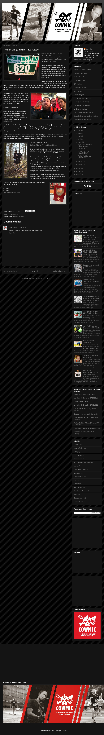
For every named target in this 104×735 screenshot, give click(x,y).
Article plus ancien (60, 271)
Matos (76, 466)
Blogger (64, 731)
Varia (75, 494)
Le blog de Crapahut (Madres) (84, 112)
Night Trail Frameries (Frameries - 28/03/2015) (85, 146)
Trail (16, 214)
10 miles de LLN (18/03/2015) (83, 152)
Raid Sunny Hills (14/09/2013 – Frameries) (91, 236)
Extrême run (78, 459)
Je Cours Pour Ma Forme (82, 462)
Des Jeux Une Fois (80, 73)
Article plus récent (10, 271)
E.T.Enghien (78, 84)
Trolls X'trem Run (79, 77)
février (80, 161)
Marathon (77, 473)
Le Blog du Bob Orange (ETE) (84, 98)
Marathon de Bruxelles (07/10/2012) (90, 356)
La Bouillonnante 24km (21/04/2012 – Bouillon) (91, 312)
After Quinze (78, 487)
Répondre (12, 233)
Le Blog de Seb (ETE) (81, 102)
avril (79, 139)
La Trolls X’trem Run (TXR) (83, 401)
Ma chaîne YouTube (80, 87)
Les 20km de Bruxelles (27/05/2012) (86, 405)
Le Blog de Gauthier (80, 109)
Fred (10, 227)
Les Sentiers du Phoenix (82, 105)
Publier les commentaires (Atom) (39, 278)
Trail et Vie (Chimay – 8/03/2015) (85, 157)
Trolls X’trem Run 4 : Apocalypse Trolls (87, 428)
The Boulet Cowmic (80, 491)
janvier (80, 164)
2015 (78, 130)
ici (10, 188)
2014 (78, 168)
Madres (76, 484)
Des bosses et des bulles (82, 120)
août (79, 133)
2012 (78, 174)
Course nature (79, 498)
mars (80, 142)
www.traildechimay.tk (13, 192)
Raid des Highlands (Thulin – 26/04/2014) (90, 251)
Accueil (35, 271)
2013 (78, 171)
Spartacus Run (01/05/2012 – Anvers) (90, 371)
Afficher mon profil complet (83, 60)
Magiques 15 (78, 501)
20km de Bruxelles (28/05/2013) (84, 394)
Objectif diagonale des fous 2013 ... (86, 116)
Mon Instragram (79, 95)
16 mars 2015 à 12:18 (19, 227)
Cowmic (11, 214)
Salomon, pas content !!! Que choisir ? (91, 266)
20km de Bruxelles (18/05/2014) (89, 342)
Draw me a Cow (79, 80)
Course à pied (78, 448)
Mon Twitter (78, 91)
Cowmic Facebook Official (82, 70)
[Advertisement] (87, 532)
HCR (75, 480)
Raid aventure (78, 477)
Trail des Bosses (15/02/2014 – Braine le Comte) (91, 281)
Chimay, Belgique (18, 216)
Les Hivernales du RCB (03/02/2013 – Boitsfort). (91, 297)
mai (79, 136)
